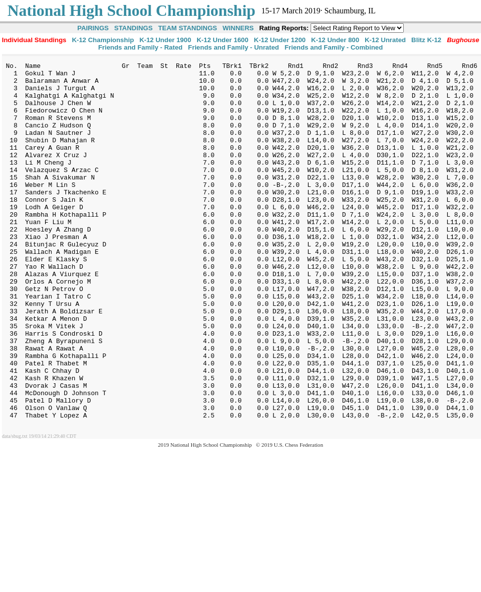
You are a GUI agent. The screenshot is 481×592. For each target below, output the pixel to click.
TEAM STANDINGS (187, 28)
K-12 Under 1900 (165, 40)
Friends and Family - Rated (140, 47)
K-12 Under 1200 (280, 40)
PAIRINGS (92, 28)
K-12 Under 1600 (222, 40)
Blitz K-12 (426, 40)
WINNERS (238, 28)
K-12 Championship (103, 40)
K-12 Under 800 (335, 40)
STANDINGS (133, 28)
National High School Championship (131, 10)
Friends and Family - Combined (333, 47)
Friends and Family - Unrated (233, 47)
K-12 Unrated (385, 40)
